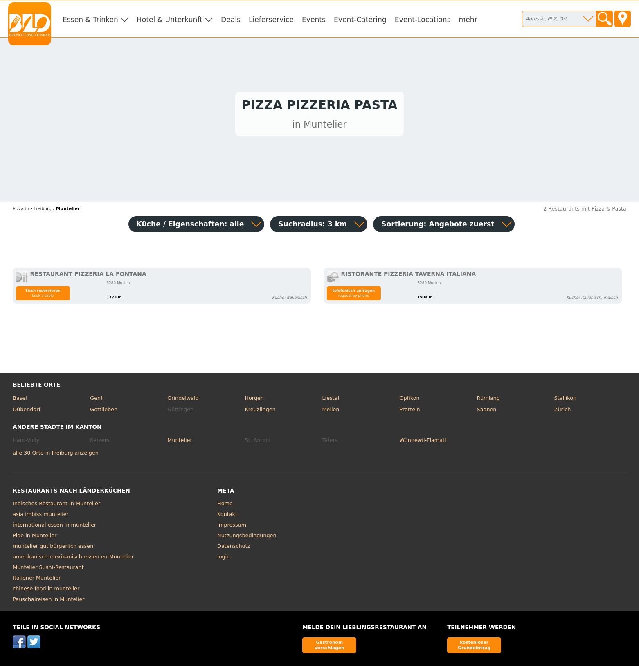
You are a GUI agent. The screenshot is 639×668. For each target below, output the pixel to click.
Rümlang (488, 400)
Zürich (562, 411)
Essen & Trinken (90, 20)
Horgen (254, 400)
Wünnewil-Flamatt (423, 442)
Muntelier (179, 442)
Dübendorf (26, 411)
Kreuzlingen (260, 411)
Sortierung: (437, 226)
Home (225, 506)
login (223, 559)
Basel (20, 400)
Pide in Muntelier (34, 538)
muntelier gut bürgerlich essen (53, 548)
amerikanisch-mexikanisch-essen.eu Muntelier (73, 559)
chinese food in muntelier (46, 591)
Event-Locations (423, 20)
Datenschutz (233, 548)
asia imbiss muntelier (41, 516)
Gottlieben (103, 411)
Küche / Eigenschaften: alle (190, 226)
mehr (468, 20)
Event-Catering (360, 20)
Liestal (330, 400)
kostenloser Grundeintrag (474, 647)
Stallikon (565, 400)
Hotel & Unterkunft (169, 20)
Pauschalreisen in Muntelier (48, 602)
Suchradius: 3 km (312, 226)
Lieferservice (271, 20)
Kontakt (227, 516)
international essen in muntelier (54, 527)
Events (314, 20)
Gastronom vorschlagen (329, 647)
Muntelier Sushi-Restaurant (48, 570)
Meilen (330, 411)
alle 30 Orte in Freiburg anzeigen (56, 455)
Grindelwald (182, 400)
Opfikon (410, 400)
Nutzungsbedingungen (247, 538)
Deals (231, 20)
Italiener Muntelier (37, 580)
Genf (96, 400)
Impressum (231, 527)
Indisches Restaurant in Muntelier (56, 506)
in (21, 211)
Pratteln (410, 411)
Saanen (487, 411)
